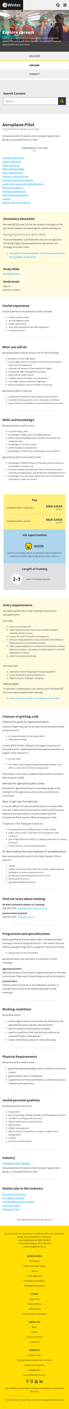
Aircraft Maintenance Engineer (18, 1201)
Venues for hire (34, 1355)
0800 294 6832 (44, 1240)
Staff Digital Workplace (34, 1285)
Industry (6, 198)
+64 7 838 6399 (44, 1243)
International (34, 1309)
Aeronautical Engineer (14, 1194)
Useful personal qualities (15, 195)
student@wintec (34, 1276)
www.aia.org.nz (26, 916)
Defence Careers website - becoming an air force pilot (34, 698)
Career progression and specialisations (22, 183)
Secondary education (13, 157)
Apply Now (34, 1299)
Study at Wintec (34, 1304)
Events (34, 1332)
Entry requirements (12, 172)
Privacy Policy (24, 1399)
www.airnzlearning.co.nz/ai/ (33, 908)
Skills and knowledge (13, 169)
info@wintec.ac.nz (37, 1246)
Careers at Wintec (34, 1337)
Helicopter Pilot (11, 1209)
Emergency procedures (35, 1280)
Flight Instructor (11, 1205)
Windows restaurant (34, 1365)
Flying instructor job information (23, 952)
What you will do (11, 165)
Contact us (35, 1342)
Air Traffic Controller (13, 1198)
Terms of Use (11, 1399)
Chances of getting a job (15, 176)
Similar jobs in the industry (16, 202)
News (34, 1327)
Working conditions (12, 187)
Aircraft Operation (11, 273)
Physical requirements (14, 191)
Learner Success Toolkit (34, 1266)
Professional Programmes (34, 1314)
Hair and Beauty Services (34, 1375)
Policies (36, 1399)
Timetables (34, 1261)
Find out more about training (17, 180)
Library (34, 1271)
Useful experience (11, 161)
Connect (34, 74)
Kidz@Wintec (34, 1370)
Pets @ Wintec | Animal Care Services (34, 1360)
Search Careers (14, 93)
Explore (34, 65)
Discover (34, 56)
